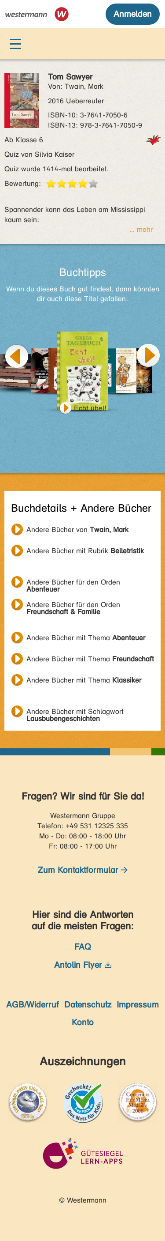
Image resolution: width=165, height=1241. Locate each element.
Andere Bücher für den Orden (73, 583)
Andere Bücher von (77, 529)
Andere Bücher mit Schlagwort (75, 712)
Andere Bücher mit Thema (85, 638)
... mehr (141, 229)
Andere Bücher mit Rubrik (85, 551)
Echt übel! (90, 408)
